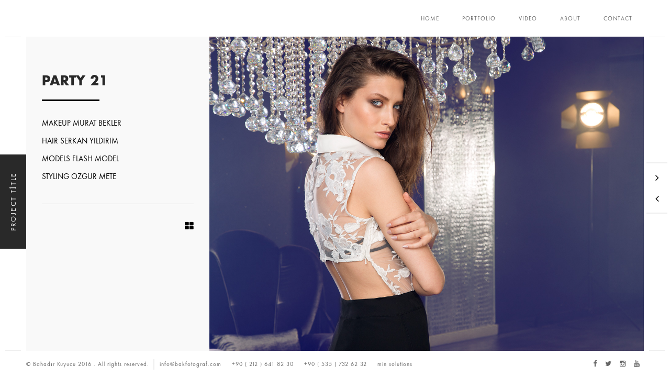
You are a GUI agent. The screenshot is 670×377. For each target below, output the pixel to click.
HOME (430, 18)
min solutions (394, 364)
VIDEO (528, 18)
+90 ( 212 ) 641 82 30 (263, 364)
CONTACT (618, 18)
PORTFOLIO (479, 18)
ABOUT (570, 18)
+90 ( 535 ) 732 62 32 (335, 364)
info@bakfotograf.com (190, 364)
